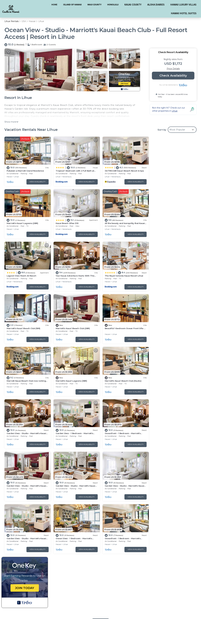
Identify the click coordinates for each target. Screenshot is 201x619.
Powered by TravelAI (170, 601)
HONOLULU (113, 4)
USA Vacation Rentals (20, 553)
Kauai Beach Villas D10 (18, 223)
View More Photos (17, 87)
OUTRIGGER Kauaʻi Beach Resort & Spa (123, 170)
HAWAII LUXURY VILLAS (183, 4)
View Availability (37, 182)
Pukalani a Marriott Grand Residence (25, 170)
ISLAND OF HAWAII (72, 4)
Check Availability (173, 75)
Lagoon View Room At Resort (118, 223)
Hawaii (32, 21)
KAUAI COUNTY (132, 4)
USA (23, 21)
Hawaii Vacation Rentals (21, 549)
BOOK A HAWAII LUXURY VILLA (100, 597)
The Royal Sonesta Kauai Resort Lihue (26, 275)
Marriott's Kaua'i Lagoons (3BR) (71, 327)
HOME (54, 4)
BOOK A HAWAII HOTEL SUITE (100, 607)
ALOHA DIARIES (155, 4)
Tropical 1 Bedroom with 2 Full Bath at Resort (128, 549)
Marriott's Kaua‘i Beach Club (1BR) (72, 275)
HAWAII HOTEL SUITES (183, 13)
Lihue (41, 21)
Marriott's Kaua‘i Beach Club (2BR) (121, 275)
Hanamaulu (66, 176)
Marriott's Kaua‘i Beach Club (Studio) (122, 327)
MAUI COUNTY (94, 4)
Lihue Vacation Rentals (20, 544)
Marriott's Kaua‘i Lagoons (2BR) (168, 170)
